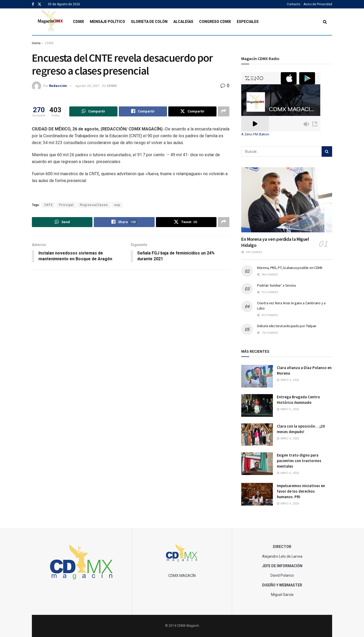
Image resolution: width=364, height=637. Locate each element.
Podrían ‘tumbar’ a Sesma (276, 285)
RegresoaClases (94, 205)
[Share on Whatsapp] (93, 111)
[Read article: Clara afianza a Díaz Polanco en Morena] (257, 376)
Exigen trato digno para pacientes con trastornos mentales (299, 461)
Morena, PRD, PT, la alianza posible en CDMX (289, 267)
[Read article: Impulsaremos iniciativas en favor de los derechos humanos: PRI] (257, 494)
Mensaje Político (107, 21)
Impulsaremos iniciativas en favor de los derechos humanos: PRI (301, 491)
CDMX (78, 21)
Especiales (248, 21)
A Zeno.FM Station (255, 134)
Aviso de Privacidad (317, 4)
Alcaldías (183, 21)
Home (36, 43)
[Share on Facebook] (143, 111)
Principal (66, 205)
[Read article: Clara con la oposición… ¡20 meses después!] (257, 434)
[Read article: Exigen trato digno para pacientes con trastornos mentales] (257, 463)
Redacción (58, 86)
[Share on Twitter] (192, 111)
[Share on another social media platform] (223, 111)
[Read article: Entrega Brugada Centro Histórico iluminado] (257, 405)
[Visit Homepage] (50, 22)
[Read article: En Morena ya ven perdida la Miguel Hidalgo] (286, 199)
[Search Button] (325, 21)
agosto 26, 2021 (87, 86)
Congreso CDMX (215, 21)
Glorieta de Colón (149, 21)
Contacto (293, 4)
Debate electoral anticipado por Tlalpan (286, 326)
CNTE (48, 205)
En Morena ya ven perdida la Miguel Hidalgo (275, 242)
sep (117, 205)
